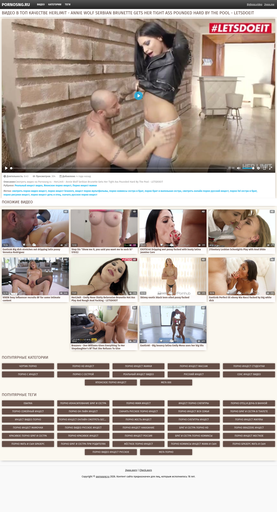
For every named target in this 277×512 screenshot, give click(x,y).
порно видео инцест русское (111, 452)
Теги (67, 4)
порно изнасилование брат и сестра (83, 403)
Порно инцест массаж (194, 366)
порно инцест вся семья (193, 411)
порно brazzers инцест (249, 427)
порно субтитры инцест (194, 419)
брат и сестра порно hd (193, 427)
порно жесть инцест (138, 419)
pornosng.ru (16, 4)
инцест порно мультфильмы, (91, 191)
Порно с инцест (28, 374)
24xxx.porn (131, 470)
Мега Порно (166, 452)
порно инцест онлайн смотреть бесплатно (84, 419)
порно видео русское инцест (83, 427)
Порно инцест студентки (249, 366)
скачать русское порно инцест (79, 194)
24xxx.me (269, 4)
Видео (41, 4)
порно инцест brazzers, (61, 191)
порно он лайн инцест (83, 411)
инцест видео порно (28, 419)
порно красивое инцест (83, 435)
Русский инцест (194, 374)
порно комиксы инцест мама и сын (193, 443)
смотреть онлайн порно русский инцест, (206, 191)
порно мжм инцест (138, 403)
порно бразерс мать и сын (249, 443)
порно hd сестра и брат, (243, 191)
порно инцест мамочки (28, 427)
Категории (54, 4)
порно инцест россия (138, 435)
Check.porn (145, 470)
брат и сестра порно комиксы (194, 435)
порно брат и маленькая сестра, (163, 191)
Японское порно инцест (110, 382)
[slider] (118, 168)
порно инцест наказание (138, 427)
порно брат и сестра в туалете (249, 411)
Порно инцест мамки (85, 185)
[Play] (6, 168)
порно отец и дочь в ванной (249, 403)
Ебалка (28, 403)
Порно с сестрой (83, 374)
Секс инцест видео (249, 374)
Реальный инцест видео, (29, 185)
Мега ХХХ (166, 382)
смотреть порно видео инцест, (29, 191)
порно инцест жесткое (249, 435)
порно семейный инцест (28, 411)
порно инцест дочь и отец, (46, 194)
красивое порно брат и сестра (28, 435)
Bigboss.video (254, 4)
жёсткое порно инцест (138, 443)
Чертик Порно (28, 366)
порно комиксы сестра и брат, (126, 191)
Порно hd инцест (83, 366)
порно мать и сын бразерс (28, 443)
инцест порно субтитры (194, 403)
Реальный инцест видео (138, 374)
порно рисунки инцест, (17, 194)
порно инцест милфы (249, 419)
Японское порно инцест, (58, 185)
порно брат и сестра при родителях (83, 443)
